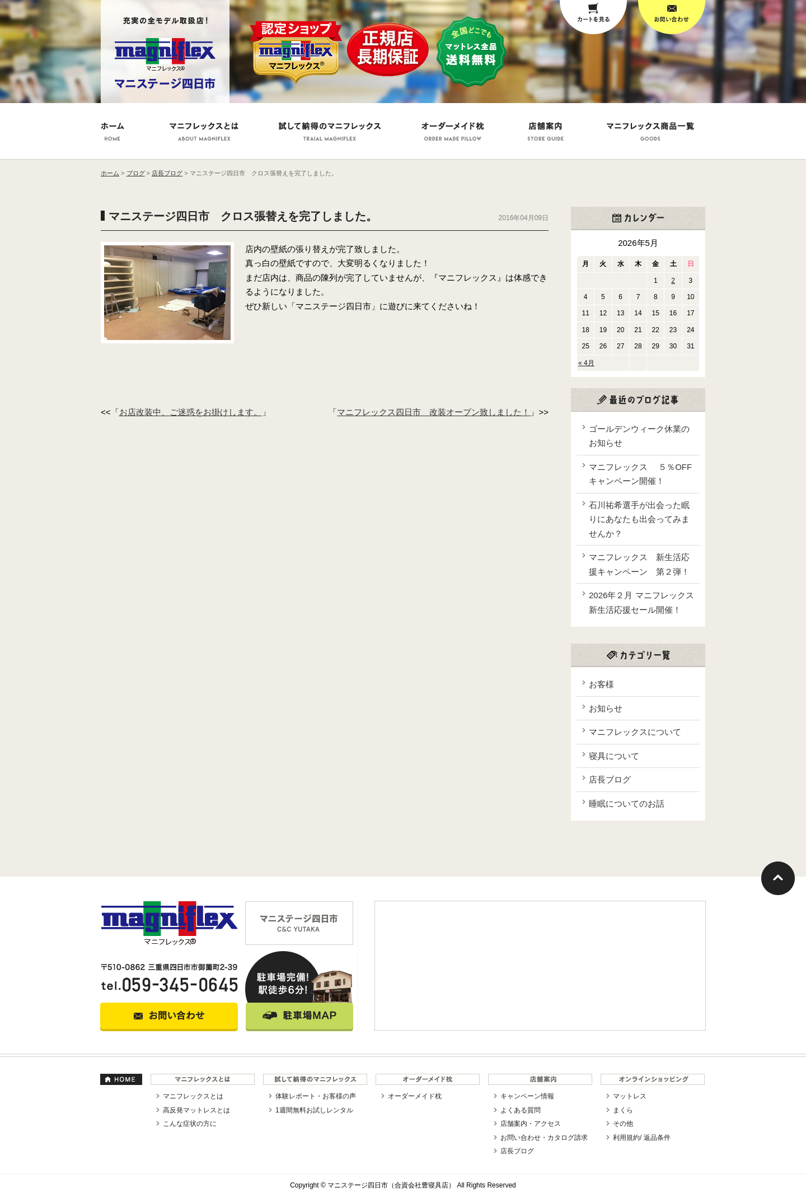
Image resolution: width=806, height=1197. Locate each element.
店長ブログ (610, 779)
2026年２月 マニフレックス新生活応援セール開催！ (641, 602)
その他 (623, 1124)
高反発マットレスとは (196, 1110)
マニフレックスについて (635, 732)
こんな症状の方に (190, 1124)
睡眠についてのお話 (626, 803)
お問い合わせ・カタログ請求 (544, 1138)
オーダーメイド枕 (415, 1096)
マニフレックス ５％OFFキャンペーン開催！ (640, 474)
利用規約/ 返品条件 (642, 1138)
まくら (623, 1110)
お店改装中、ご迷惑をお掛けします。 (190, 412)
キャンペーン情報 (527, 1096)
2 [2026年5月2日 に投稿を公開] (673, 281)
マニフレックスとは (193, 1096)
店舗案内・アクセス (530, 1124)
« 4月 (586, 363)
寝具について (614, 756)
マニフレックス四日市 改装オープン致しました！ (433, 412)
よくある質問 (520, 1110)
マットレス (629, 1096)
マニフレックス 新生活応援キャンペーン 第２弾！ (639, 564)
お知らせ (605, 708)
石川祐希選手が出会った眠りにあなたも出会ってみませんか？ (639, 519)
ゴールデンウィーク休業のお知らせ (639, 436)
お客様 (601, 684)
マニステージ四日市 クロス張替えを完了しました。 (243, 216)
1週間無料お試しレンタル (314, 1110)
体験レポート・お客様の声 (315, 1096)
